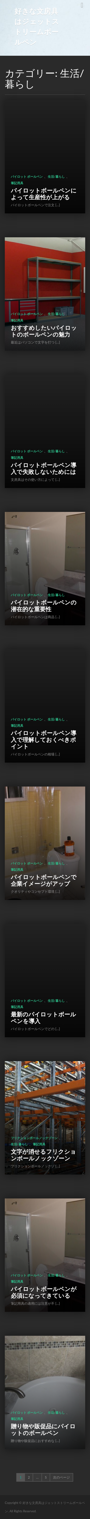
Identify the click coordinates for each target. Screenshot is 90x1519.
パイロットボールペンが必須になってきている (44, 1292)
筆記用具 (17, 183)
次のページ (61, 1477)
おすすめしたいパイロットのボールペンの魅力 (44, 331)
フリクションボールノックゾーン (34, 1138)
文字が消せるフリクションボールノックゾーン (43, 1155)
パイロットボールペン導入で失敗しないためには (43, 468)
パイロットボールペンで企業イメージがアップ (44, 880)
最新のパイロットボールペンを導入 (43, 1017)
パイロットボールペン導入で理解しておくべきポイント (43, 739)
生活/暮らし (56, 176)
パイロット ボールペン (27, 176)
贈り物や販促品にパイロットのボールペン (43, 1429)
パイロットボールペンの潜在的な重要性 (44, 605)
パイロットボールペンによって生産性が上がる (44, 193)
